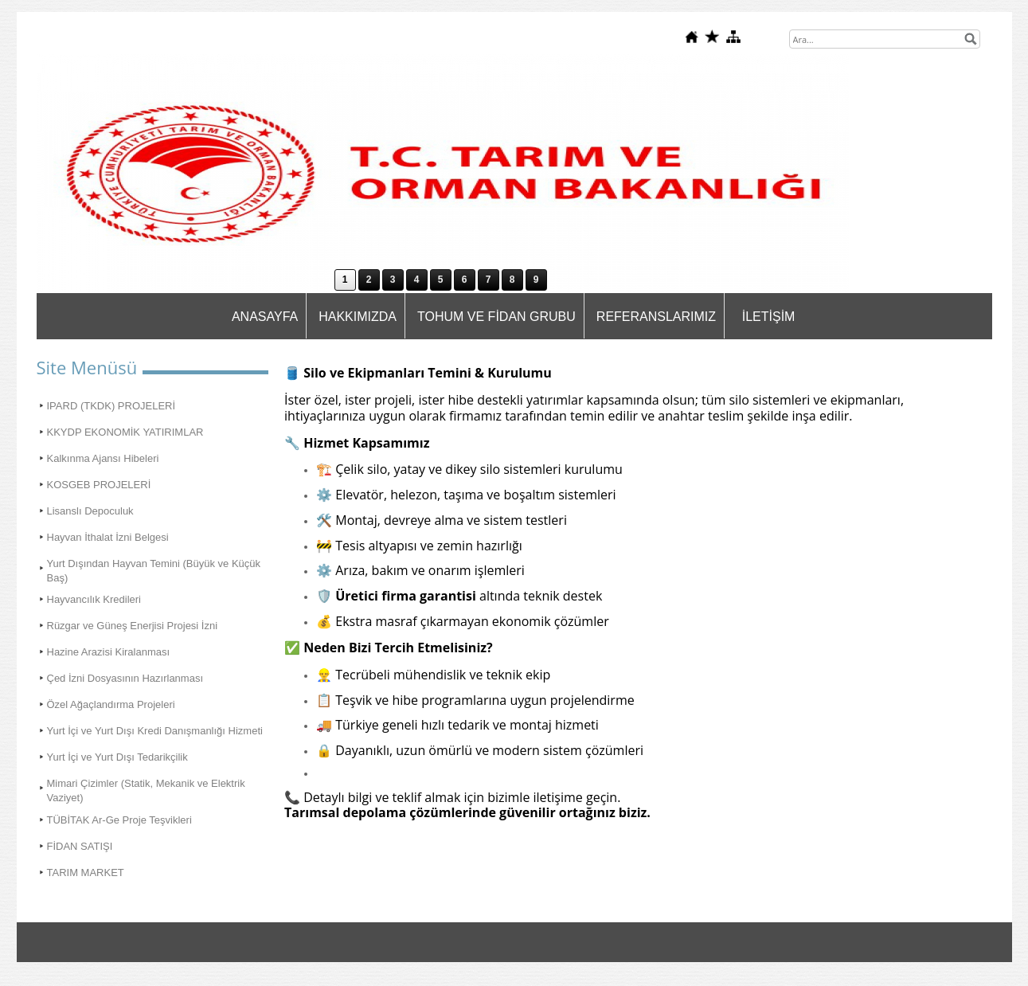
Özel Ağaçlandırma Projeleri (111, 704)
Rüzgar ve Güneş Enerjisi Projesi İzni (132, 626)
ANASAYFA (265, 316)
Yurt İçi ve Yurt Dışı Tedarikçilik (117, 757)
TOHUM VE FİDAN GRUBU (496, 316)
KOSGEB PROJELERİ (99, 485)
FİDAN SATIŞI (80, 846)
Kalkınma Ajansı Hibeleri (103, 458)
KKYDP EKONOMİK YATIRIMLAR (125, 432)
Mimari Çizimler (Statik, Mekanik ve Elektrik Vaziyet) (146, 790)
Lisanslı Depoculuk (90, 511)
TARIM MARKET (85, 872)
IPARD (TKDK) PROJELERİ (111, 406)
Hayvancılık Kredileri (94, 599)
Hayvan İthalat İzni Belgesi (108, 537)
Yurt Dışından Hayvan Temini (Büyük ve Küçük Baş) (154, 571)
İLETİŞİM (768, 316)
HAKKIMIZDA (358, 316)
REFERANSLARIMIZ (656, 316)
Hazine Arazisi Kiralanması (108, 652)
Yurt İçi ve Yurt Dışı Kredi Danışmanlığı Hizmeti (155, 731)
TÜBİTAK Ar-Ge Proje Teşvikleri (119, 820)
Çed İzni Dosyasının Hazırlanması (125, 678)
